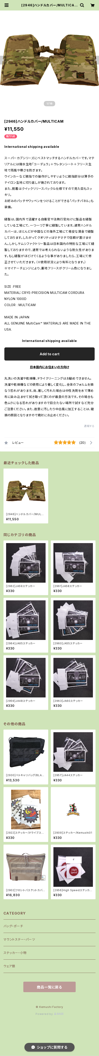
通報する (89, 426)
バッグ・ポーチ (13, 926)
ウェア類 (9, 966)
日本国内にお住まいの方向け (49, 367)
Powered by (49, 1014)
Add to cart (50, 354)
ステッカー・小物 (14, 953)
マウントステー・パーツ (19, 939)
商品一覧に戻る (49, 987)
